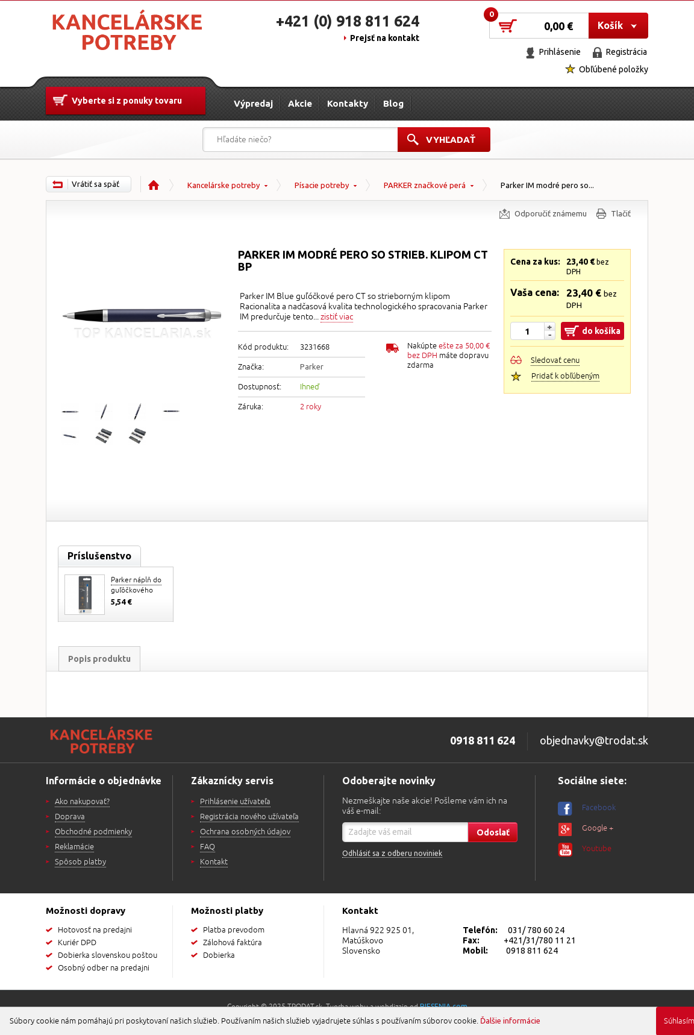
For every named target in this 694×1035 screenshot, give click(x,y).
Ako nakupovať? (82, 802)
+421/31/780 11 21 (540, 940)
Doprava (70, 817)
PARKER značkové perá (425, 185)
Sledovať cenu (555, 360)
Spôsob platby (80, 862)
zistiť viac (336, 317)
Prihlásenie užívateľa (235, 802)
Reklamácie (74, 847)
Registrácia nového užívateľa (249, 817)
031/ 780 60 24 (536, 930)
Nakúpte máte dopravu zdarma (448, 355)
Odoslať (493, 832)
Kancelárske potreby (223, 185)
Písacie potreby (322, 185)
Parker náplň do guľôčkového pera (136, 590)
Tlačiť (621, 213)
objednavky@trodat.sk (594, 740)
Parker (312, 366)
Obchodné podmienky (93, 832)
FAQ (207, 847)
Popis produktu (99, 659)
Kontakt (214, 862)
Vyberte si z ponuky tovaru (127, 100)
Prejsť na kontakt (384, 38)
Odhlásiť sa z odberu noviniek (392, 853)
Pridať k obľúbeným (565, 376)
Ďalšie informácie (510, 1020)
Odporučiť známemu (550, 213)
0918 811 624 (532, 950)
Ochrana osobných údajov (245, 832)
